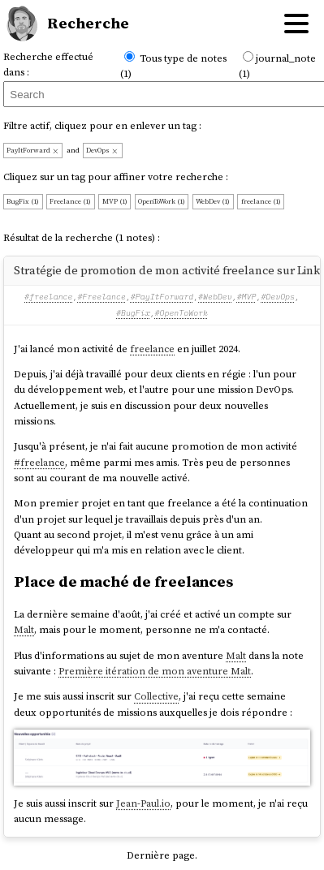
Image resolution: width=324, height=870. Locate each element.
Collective (156, 696)
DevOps (102, 150)
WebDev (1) (213, 201)
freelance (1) (261, 201)
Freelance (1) (70, 201)
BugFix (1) (22, 201)
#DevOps (278, 296)
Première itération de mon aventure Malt (154, 671)
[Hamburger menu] (296, 24)
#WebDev (215, 296)
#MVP (247, 296)
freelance (152, 348)
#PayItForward (162, 296)
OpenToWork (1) (161, 201)
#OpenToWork (181, 313)
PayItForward (32, 150)
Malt (24, 629)
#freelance (48, 296)
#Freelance (101, 296)
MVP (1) (114, 201)
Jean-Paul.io (143, 803)
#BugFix (133, 313)
